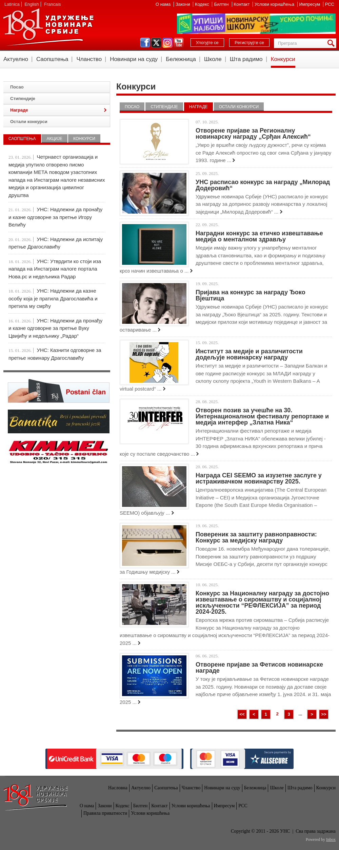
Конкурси (283, 59)
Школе (213, 59)
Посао (132, 107)
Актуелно (15, 59)
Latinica (12, 4)
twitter (156, 43)
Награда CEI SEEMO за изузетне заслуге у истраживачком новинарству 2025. (259, 478)
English (31, 4)
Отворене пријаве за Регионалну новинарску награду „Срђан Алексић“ (253, 133)
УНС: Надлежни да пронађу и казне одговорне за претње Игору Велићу (55, 217)
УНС (48, 27)
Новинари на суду (134, 59)
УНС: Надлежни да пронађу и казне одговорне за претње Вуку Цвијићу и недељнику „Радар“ (55, 328)
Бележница (181, 59)
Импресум (310, 4)
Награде (198, 107)
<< (241, 714)
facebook (145, 43)
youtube (179, 43)
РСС (329, 4)
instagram (167, 43)
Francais (52, 4)
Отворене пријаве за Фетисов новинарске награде (259, 667)
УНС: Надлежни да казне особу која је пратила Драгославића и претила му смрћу (53, 298)
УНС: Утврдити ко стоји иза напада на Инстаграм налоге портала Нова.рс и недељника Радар (54, 268)
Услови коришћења (275, 4)
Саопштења (52, 59)
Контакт (242, 4)
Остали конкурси (239, 107)
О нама (164, 4)
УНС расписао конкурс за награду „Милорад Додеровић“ (263, 185)
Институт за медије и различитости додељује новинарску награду (249, 354)
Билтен (222, 4)
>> (323, 714)
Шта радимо (246, 59)
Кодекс (202, 4)
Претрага (332, 43)
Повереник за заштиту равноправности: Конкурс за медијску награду (256, 537)
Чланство (89, 59)
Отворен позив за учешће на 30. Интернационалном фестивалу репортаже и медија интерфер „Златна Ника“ (262, 416)
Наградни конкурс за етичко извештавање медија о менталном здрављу (259, 236)
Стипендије (164, 107)
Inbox (331, 839)
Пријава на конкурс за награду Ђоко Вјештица (250, 295)
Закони (183, 4)
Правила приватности (105, 813)
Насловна (117, 787)
